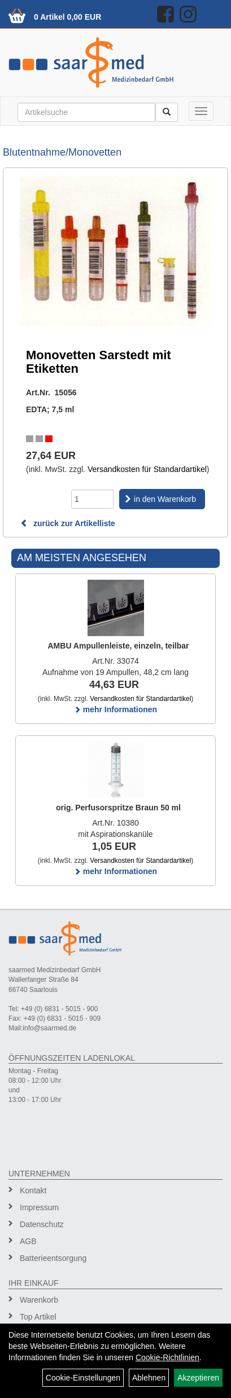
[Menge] (92, 499)
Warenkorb (39, 1299)
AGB (28, 1241)
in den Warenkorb (165, 499)
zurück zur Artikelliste (67, 523)
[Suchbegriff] (86, 112)
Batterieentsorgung (53, 1258)
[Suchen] (166, 112)
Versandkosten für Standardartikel (147, 469)
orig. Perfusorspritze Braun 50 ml (118, 807)
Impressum (39, 1207)
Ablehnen (148, 1377)
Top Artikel (38, 1316)
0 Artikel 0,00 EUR (67, 16)
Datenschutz (42, 1224)
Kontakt (33, 1190)
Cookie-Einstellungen (83, 1377)
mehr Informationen (115, 709)
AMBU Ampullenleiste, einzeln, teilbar (118, 645)
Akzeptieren (198, 1377)
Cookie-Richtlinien (167, 1357)
